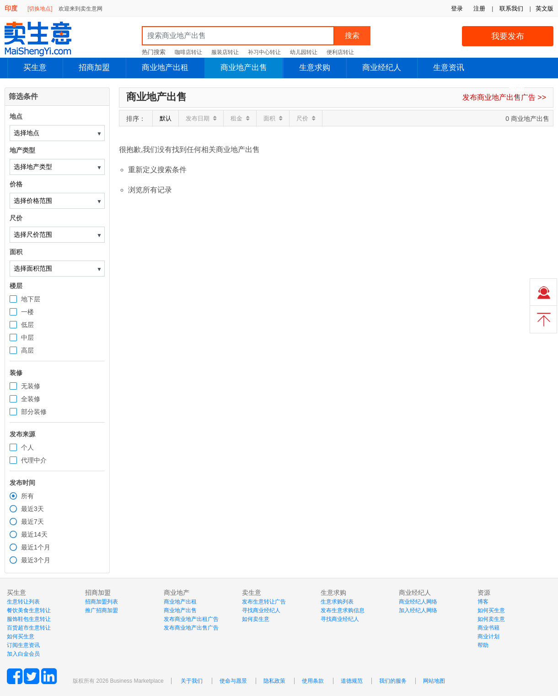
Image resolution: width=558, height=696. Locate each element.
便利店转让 (340, 52)
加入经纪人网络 (418, 610)
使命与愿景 (233, 681)
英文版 (544, 8)
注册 (479, 8)
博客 (483, 601)
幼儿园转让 (303, 52)
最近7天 (32, 521)
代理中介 (34, 460)
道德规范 (352, 681)
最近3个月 (35, 560)
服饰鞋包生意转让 (29, 619)
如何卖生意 (255, 619)
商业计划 (488, 636)
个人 (27, 447)
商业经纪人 (381, 67)
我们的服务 (393, 681)
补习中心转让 (264, 52)
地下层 (30, 299)
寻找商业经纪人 (261, 610)
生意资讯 (448, 67)
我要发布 (507, 36)
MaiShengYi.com (46, 39)
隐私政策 (274, 681)
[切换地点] (40, 8)
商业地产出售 (243, 67)
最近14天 (34, 534)
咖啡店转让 (188, 52)
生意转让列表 (23, 601)
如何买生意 (20, 636)
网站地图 (434, 681)
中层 (27, 337)
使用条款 (313, 681)
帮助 (483, 645)
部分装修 (34, 411)
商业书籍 (488, 628)
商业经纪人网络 (418, 601)
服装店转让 (225, 52)
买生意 (35, 67)
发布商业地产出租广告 (191, 619)
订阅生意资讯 (23, 645)
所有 (27, 496)
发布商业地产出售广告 (191, 628)
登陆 (516, 88)
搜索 (352, 35)
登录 (457, 8)
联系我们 (511, 8)
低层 (27, 324)
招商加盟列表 (101, 601)
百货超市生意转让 (29, 628)
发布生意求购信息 (343, 610)
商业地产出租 (165, 67)
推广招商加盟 (101, 610)
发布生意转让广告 (264, 601)
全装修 (30, 398)
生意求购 (314, 67)
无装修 (30, 386)
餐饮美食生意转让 (29, 610)
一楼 (27, 311)
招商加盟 (94, 67)
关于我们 (192, 681)
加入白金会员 (23, 654)
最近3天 (32, 508)
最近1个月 (35, 547)
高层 (27, 350)
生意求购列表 (337, 601)
